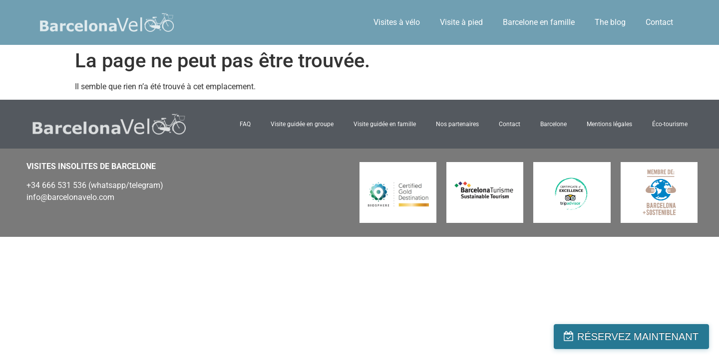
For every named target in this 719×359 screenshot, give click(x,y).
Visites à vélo (396, 22)
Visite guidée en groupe (302, 124)
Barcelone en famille (539, 22)
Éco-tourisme (670, 124)
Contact (659, 22)
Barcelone (553, 124)
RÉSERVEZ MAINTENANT (638, 336)
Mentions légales (609, 124)
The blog (610, 22)
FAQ (245, 124)
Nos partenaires (457, 124)
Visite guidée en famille (385, 124)
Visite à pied (461, 22)
